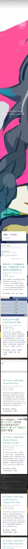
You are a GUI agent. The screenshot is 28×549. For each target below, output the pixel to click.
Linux (13, 293)
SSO (19, 352)
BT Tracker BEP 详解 (9, 388)
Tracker (21, 293)
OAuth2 (5, 352)
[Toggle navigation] (25, 2)
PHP (15, 352)
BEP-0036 (7, 409)
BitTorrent (8, 293)
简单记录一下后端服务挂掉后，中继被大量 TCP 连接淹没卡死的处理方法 (13, 267)
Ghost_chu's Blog (14, 2)
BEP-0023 (7, 530)
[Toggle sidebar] (2, 2)
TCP (17, 293)
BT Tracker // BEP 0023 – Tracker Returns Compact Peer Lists (14, 499)
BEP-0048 (7, 468)
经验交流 (6, 274)
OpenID (10, 352)
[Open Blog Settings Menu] (24, 545)
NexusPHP (19, 350)
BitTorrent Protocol (8, 411)
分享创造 (6, 327)
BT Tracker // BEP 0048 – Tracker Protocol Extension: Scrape (14, 440)
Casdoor (13, 350)
